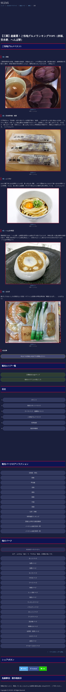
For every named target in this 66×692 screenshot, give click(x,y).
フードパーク (33, 582)
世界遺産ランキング (33, 516)
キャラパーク (33, 573)
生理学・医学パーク (33, 631)
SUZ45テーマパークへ (33, 549)
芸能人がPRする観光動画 (33, 521)
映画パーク (33, 587)
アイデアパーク (33, 616)
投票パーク (33, 568)
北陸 (33, 487)
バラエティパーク (33, 607)
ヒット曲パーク (33, 592)
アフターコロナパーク (33, 646)
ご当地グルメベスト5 (11, 46)
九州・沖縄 (33, 511)
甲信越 (33, 482)
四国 (33, 507)
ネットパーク (33, 558)
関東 (33, 477)
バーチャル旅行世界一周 (33, 531)
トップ (2, 5)
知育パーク (33, 563)
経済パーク (33, 641)
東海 (29, 5)
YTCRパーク (33, 578)
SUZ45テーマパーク (12, 5)
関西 (33, 497)
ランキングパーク (33, 602)
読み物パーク (33, 621)
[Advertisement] (33, 20)
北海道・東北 (33, 473)
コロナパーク (33, 636)
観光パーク (22, 5)
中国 (33, 502)
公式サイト (33, 109)
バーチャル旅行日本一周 (33, 526)
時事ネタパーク (33, 626)
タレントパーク (33, 612)
